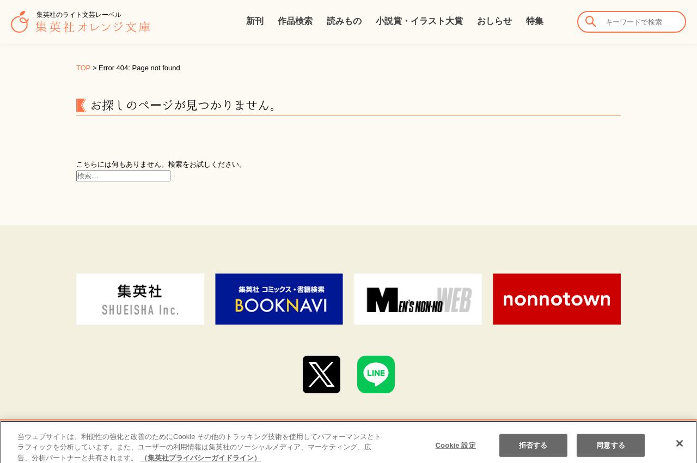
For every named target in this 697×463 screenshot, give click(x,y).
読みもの (344, 21)
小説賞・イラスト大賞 (419, 21)
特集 (534, 21)
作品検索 (295, 21)
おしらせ (494, 21)
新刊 (255, 21)
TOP (83, 68)
